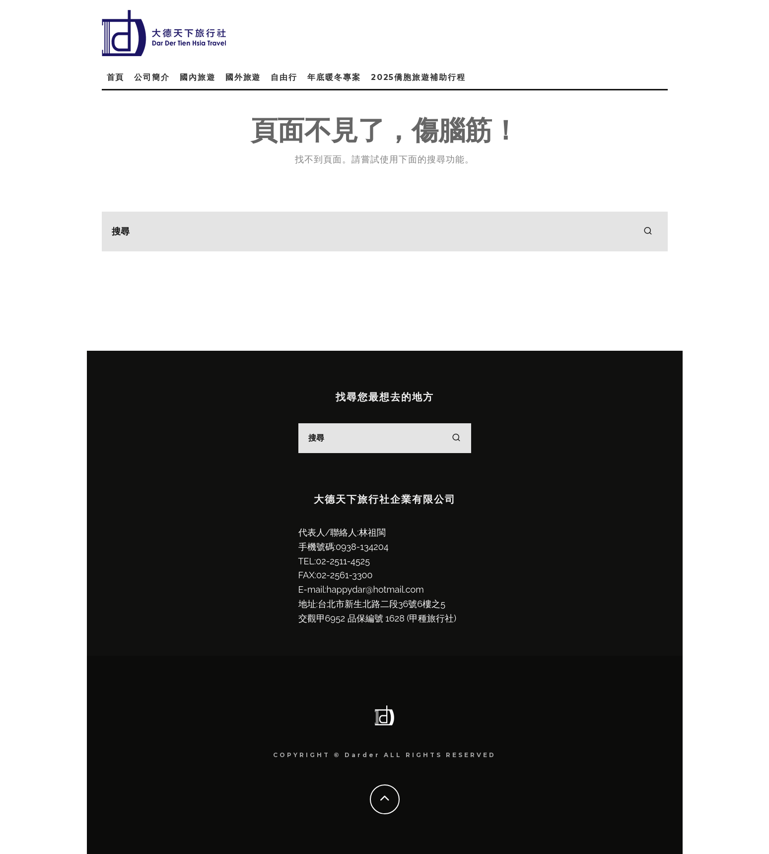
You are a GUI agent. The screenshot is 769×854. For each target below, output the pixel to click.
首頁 (116, 77)
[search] (648, 231)
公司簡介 (152, 77)
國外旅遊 (243, 77)
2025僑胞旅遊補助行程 (418, 77)
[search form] (385, 231)
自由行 (284, 77)
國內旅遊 (197, 77)
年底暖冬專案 (334, 77)
